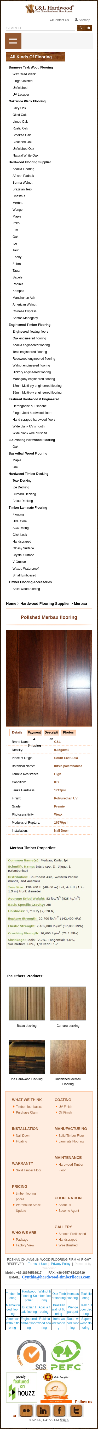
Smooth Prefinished (72, 1234)
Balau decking (27, 1026)
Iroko (16, 223)
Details (17, 732)
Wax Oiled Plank (24, 74)
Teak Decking (22, 480)
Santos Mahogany (25, 318)
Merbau (18, 203)
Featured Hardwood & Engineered (34, 399)
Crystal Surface (23, 555)
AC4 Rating (20, 528)
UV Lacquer (21, 94)
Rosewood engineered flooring (34, 359)
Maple (17, 216)
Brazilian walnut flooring (58, 1309)
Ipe (15, 243)
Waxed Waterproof (25, 568)
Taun (16, 250)
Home (11, 603)
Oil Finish (65, 1112)
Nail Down (23, 1136)
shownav (13, 41)
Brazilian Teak (22, 189)
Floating (18, 514)
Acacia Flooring (23, 169)
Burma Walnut (22, 182)
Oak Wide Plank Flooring (27, 101)
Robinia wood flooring (44, 1323)
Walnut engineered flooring (31, 365)
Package (22, 1239)
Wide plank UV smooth (28, 426)
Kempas (18, 291)
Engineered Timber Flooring (29, 325)
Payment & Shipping (34, 733)
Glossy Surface (23, 548)
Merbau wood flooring (13, 1309)
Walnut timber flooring (44, 1296)
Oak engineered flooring (29, 338)
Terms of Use (37, 1264)
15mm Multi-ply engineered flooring (37, 392)
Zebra (17, 264)
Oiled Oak (19, 115)
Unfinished (20, 88)
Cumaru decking (67, 1026)
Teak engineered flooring (30, 352)
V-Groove (19, 562)
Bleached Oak (22, 142)
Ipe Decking (21, 487)
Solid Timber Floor (71, 1136)
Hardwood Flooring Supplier (30, 162)
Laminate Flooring (71, 1141)
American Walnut (24, 304)
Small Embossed (24, 575)
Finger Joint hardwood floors (32, 413)
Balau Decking (23, 501)
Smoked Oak (22, 135)
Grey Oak (19, 108)
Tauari (17, 270)
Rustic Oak (20, 128)
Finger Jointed (22, 81)
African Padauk (23, 176)
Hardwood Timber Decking (28, 474)
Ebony (17, 257)
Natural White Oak (25, 155)
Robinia (18, 284)
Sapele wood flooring (86, 1323)
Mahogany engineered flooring (34, 379)
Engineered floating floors (30, 331)
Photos (68, 732)
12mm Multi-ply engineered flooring (37, 386)
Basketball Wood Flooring (28, 453)
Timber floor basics (29, 1107)
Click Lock (20, 535)
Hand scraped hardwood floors (34, 419)
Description (51, 733)
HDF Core (20, 521)
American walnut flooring (13, 1323)
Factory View (25, 1245)
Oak (15, 237)
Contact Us (59, 20)
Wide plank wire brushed (30, 433)
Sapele (17, 277)
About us (65, 1205)
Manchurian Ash (24, 298)
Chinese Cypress (24, 311)
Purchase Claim (27, 1112)
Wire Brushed (68, 1245)
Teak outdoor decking (86, 1309)
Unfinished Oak (23, 149)
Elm (15, 230)
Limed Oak (20, 121)
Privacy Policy (61, 1264)
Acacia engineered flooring (31, 345)
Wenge (17, 210)
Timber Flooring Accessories (30, 582)
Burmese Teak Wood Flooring (31, 67)
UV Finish (65, 1107)
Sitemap (82, 20)
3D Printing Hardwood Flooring (32, 440)
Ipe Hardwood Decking (27, 1079)
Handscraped (22, 541)
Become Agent (69, 1211)
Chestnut (19, 196)
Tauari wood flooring (72, 1323)
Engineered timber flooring (29, 1323)
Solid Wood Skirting (26, 589)
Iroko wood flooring (58, 1323)
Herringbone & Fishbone (30, 406)
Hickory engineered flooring (32, 372)
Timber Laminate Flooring (28, 508)
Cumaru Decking (24, 494)
